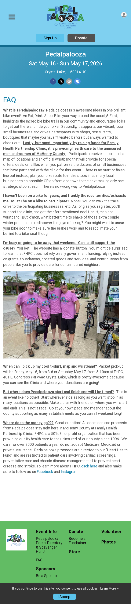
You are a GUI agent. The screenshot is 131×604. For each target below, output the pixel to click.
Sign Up (50, 38)
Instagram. (69, 472)
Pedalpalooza (65, 54)
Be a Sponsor (47, 576)
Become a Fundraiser (77, 540)
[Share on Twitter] (61, 81)
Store (74, 551)
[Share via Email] (69, 81)
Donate (81, 38)
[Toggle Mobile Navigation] (11, 17)
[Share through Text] (77, 81)
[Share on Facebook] (53, 81)
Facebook (45, 472)
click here (89, 466)
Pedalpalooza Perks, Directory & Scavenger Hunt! (49, 545)
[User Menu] (124, 15)
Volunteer (111, 531)
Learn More (108, 588)
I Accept (65, 597)
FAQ (39, 560)
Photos (108, 542)
